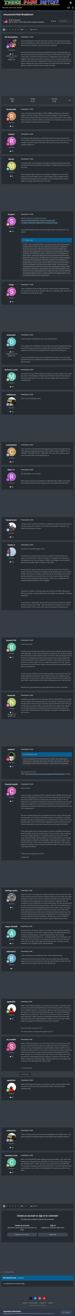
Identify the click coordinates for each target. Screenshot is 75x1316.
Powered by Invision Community (37, 1305)
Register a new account (22, 1234)
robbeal (11, 134)
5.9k (12, 352)
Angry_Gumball (11, 926)
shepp (11, 285)
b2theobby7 (11, 951)
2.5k (12, 562)
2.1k (12, 657)
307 (11, 487)
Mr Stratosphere (16, 20)
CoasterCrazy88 (11, 784)
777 (11, 712)
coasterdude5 (11, 445)
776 (11, 801)
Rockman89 (11, 109)
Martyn (11, 159)
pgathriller (11, 1002)
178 (11, 766)
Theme (25, 1303)
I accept (66, 1312)
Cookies (50, 1303)
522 (11, 1019)
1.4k (12, 54)
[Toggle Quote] (24, 240)
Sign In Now (53, 1234)
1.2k (12, 411)
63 (11, 176)
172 (11, 151)
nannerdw (11, 695)
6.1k (12, 943)
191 (11, 1056)
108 (11, 126)
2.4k (12, 231)
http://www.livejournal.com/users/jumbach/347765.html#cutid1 (44, 774)
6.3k (12, 462)
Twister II (11, 545)
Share (53, 21)
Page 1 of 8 (33, 29)
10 (11, 907)
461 (11, 1172)
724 (11, 301)
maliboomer (11, 395)
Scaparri (11, 214)
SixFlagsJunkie (11, 891)
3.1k (12, 537)
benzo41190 (11, 640)
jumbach (11, 749)
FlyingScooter (11, 520)
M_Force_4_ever (11, 370)
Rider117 (11, 470)
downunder (11, 335)
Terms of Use (7, 1313)
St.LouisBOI (11, 1040)
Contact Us (42, 1303)
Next (22, 29)
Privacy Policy (33, 1303)
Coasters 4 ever (11, 1155)
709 (11, 387)
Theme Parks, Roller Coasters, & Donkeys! (31, 22)
